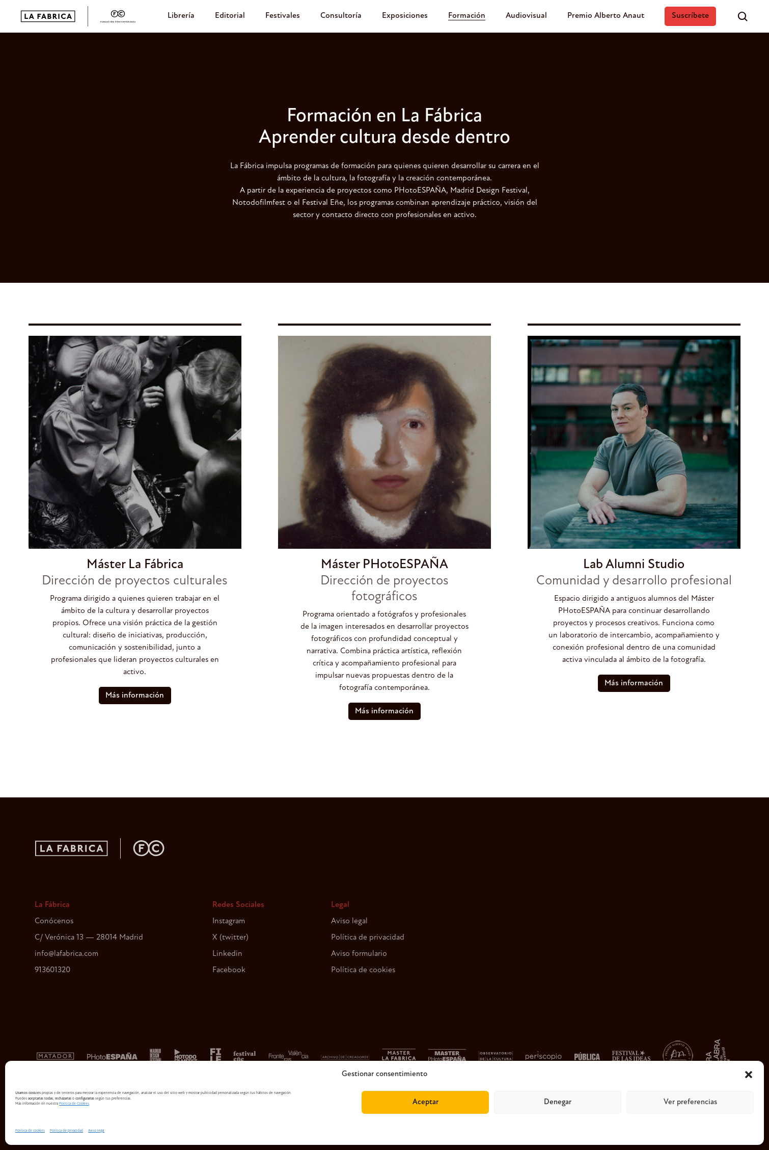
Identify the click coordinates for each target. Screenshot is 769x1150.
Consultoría (341, 16)
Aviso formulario (359, 954)
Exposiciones (405, 16)
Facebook (228, 970)
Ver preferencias (690, 1102)
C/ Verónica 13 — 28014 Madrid (89, 937)
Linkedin (227, 954)
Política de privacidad (66, 1131)
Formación (466, 16)
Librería (181, 16)
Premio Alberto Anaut (605, 16)
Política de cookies (30, 1131)
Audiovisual (526, 16)
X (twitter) (230, 937)
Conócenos (54, 921)
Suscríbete (690, 16)
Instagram (228, 921)
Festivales (282, 16)
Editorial (230, 16)
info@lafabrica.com (66, 954)
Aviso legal (96, 1131)
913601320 (52, 970)
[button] (749, 1074)
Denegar (557, 1102)
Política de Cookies (74, 1104)
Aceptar (425, 1102)
